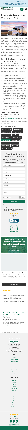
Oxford (14, 386)
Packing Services (5, 145)
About (14, 396)
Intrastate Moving (16, 140)
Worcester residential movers (11, 118)
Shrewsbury (14, 388)
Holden (14, 382)
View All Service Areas (14, 250)
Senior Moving (15, 145)
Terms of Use (9, 210)
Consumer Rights (14, 361)
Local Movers (5, 143)
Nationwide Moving (14, 143)
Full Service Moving (6, 134)
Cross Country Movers (17, 132)
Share (14, 280)
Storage (14, 371)
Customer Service (14, 359)
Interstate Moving (6, 140)
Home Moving (16, 134)
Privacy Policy (15, 210)
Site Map (17, 424)
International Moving (16, 137)
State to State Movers (7, 148)
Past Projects (14, 406)
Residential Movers (18, 129)
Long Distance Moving (7, 129)
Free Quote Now (14, 201)
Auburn (14, 380)
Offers (14, 400)
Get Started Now (14, 284)
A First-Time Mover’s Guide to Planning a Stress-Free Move (13, 314)
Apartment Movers (6, 132)
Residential (14, 367)
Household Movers (6, 137)
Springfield (14, 384)
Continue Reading (7, 325)
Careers (14, 404)
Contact (14, 357)
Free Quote (14, 428)
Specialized (14, 373)
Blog (14, 398)
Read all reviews (6, 305)
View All (14, 390)
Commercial (14, 369)
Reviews (14, 402)
